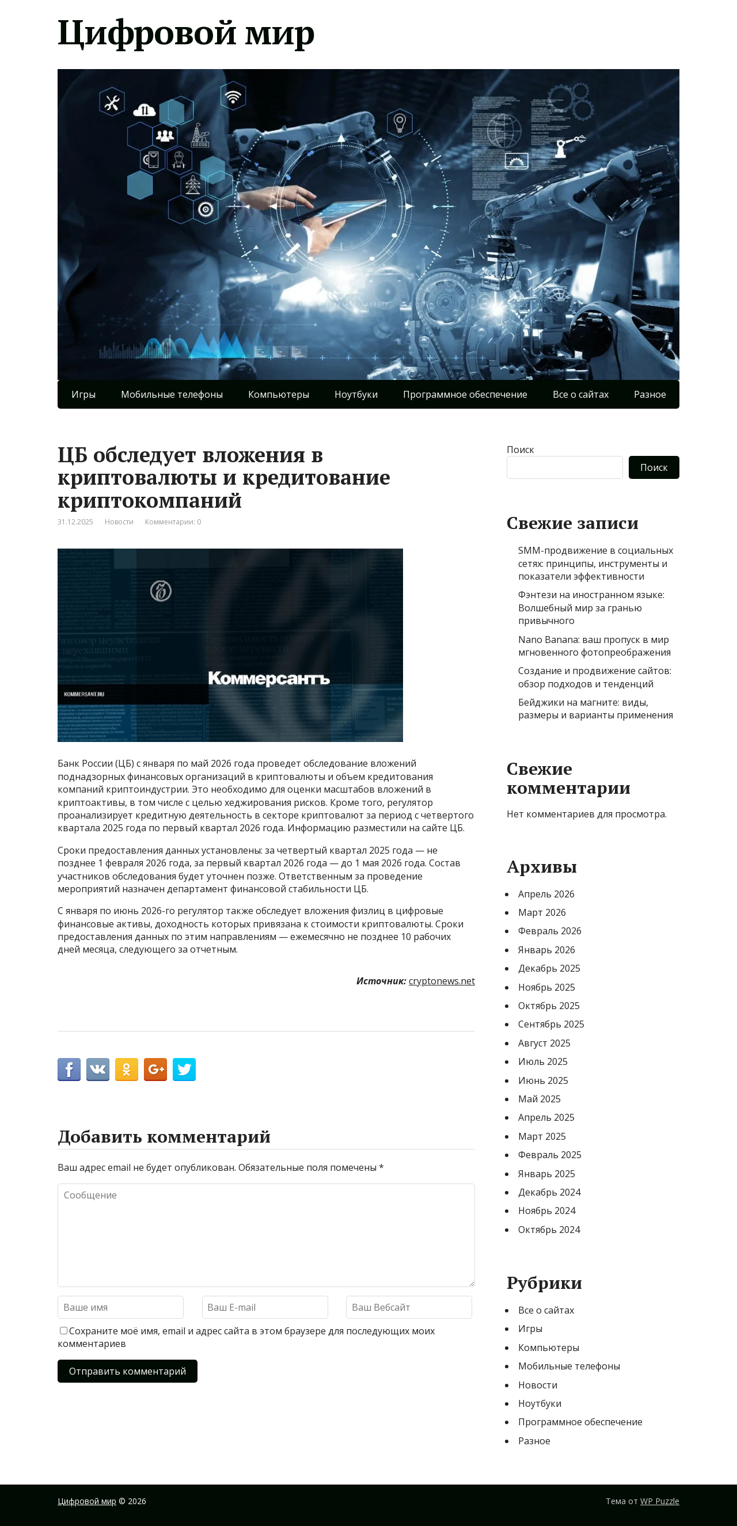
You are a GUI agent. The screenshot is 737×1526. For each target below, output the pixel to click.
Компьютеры (278, 394)
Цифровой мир (186, 31)
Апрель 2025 (546, 1117)
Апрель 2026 (546, 894)
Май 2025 (539, 1099)
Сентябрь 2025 (551, 1024)
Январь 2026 (546, 949)
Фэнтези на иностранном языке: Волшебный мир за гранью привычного (591, 607)
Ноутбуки (356, 394)
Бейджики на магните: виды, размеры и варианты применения (595, 708)
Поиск (520, 449)
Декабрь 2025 (549, 968)
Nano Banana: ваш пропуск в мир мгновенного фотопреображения (594, 646)
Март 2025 (542, 1136)
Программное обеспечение (465, 394)
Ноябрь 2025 (546, 987)
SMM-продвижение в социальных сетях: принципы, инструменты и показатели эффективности (595, 563)
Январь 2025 (546, 1173)
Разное (650, 394)
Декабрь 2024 (549, 1192)
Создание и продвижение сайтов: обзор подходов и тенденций (594, 677)
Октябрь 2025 (549, 1005)
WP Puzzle (659, 1500)
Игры (83, 394)
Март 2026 (542, 912)
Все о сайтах (581, 394)
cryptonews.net (442, 981)
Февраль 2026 (550, 930)
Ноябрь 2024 (546, 1210)
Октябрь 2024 (549, 1229)
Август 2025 (544, 1043)
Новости (119, 522)
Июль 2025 (543, 1061)
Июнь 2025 (543, 1080)
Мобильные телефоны (172, 394)
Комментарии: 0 (173, 522)
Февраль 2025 (550, 1154)
